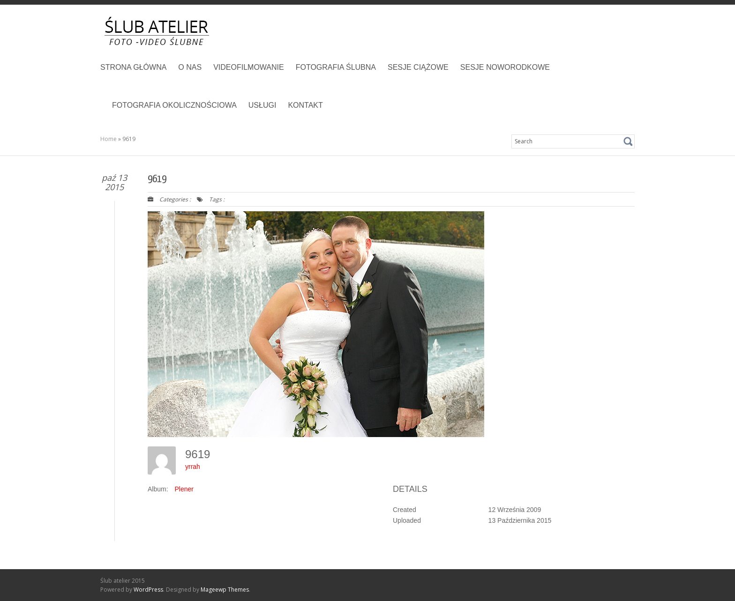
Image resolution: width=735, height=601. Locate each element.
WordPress (148, 590)
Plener (183, 489)
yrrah (192, 466)
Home (108, 139)
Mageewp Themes (225, 590)
